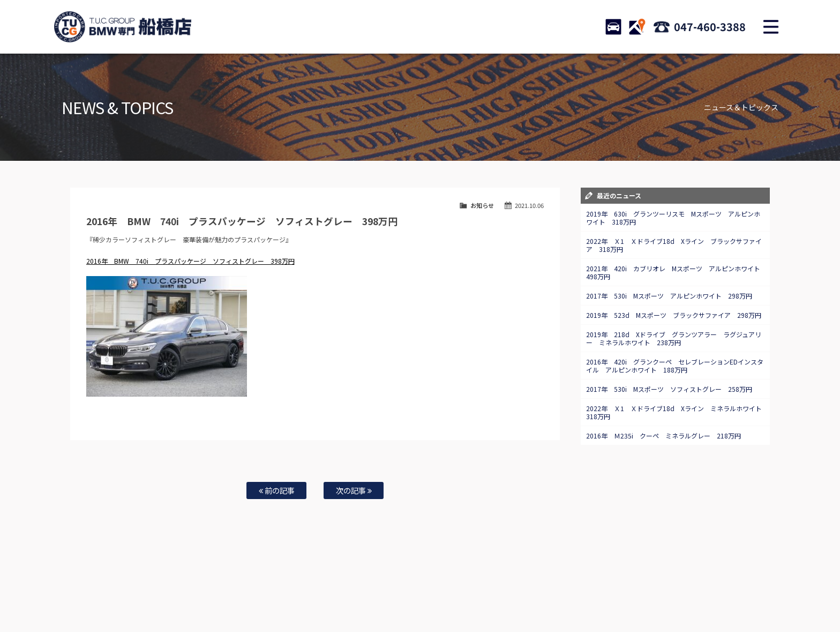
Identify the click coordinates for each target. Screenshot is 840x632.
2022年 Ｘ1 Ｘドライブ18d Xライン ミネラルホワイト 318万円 (677, 412)
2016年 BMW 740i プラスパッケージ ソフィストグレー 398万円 (190, 260)
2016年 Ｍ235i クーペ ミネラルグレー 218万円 (663, 435)
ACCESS (637, 27)
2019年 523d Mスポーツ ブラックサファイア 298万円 (673, 314)
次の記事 (354, 490)
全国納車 (281, 589)
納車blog (388, 600)
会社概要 (594, 589)
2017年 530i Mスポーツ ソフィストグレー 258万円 (669, 388)
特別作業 (388, 589)
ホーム (133, 589)
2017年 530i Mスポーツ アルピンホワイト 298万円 (669, 295)
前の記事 (277, 490)
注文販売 (247, 589)
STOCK (613, 27)
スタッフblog (699, 589)
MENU (771, 27)
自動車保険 (351, 589)
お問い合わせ (427, 589)
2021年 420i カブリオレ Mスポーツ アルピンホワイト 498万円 (676, 272)
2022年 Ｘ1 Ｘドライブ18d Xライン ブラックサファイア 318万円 (674, 245)
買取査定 (315, 589)
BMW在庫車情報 (172, 589)
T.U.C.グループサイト (436, 600)
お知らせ (482, 205)
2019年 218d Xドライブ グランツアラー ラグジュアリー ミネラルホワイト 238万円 (673, 338)
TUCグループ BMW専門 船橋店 (122, 27)
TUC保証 (214, 589)
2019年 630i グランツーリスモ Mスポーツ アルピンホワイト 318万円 (673, 217)
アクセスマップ (552, 589)
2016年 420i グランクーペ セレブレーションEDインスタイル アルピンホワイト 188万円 (674, 365)
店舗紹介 (510, 589)
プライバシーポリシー (644, 589)
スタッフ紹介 (471, 589)
